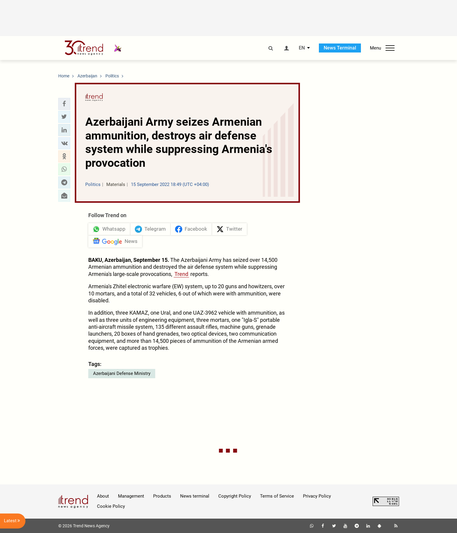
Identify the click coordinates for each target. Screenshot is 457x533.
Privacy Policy (317, 496)
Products (162, 496)
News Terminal (340, 48)
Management (131, 496)
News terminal (194, 496)
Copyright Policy (234, 496)
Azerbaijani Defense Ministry (121, 373)
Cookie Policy (111, 506)
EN (302, 48)
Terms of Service (277, 496)
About (103, 496)
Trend (181, 274)
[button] (64, 104)
